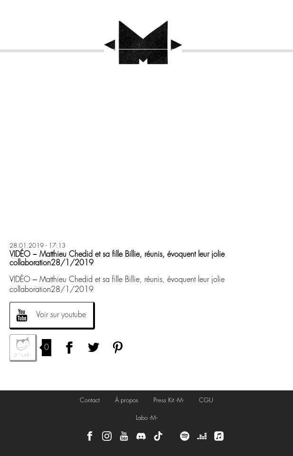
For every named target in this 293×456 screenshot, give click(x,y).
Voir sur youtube (61, 315)
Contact (90, 400)
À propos (126, 400)
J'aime (23, 348)
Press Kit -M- (168, 400)
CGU (206, 400)
